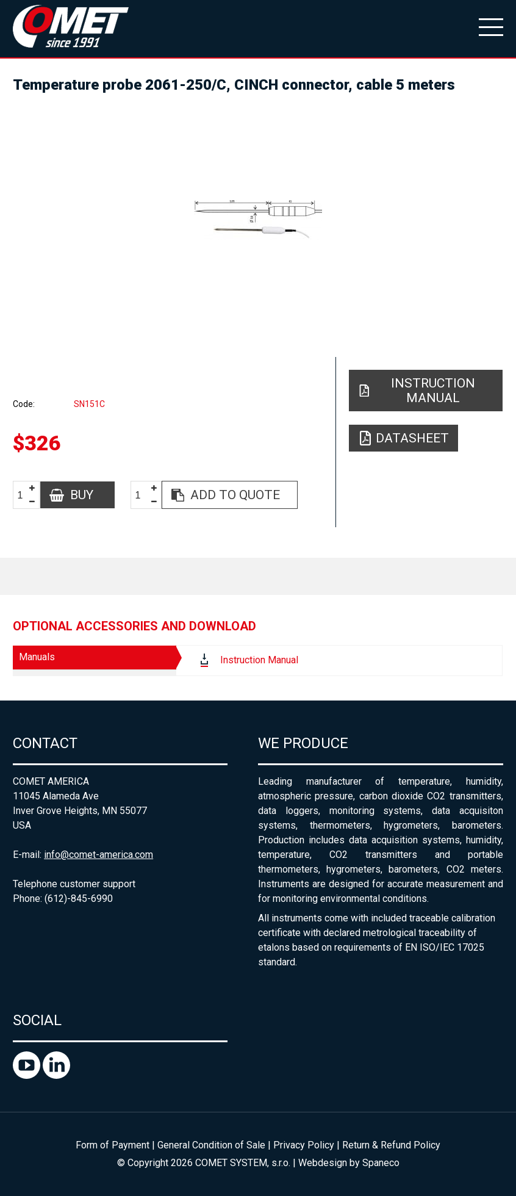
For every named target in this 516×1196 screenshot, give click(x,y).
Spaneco (381, 1163)
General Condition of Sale (211, 1145)
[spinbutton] (25, 495)
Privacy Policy (303, 1145)
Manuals (37, 657)
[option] (258, 219)
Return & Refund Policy (391, 1145)
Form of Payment (112, 1145)
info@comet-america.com (98, 854)
